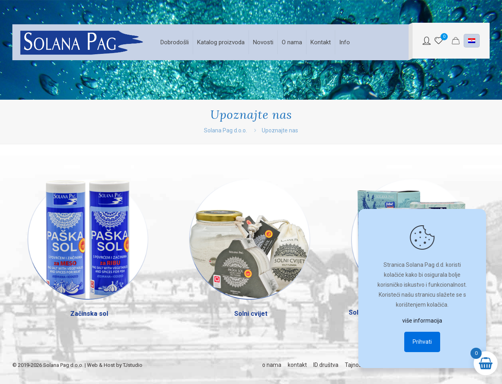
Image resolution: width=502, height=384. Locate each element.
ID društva (325, 365)
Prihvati (422, 342)
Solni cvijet (250, 313)
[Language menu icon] (472, 40)
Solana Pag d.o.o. (225, 130)
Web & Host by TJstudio (114, 365)
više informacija (422, 320)
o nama (271, 365)
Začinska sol (89, 313)
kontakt (297, 365)
